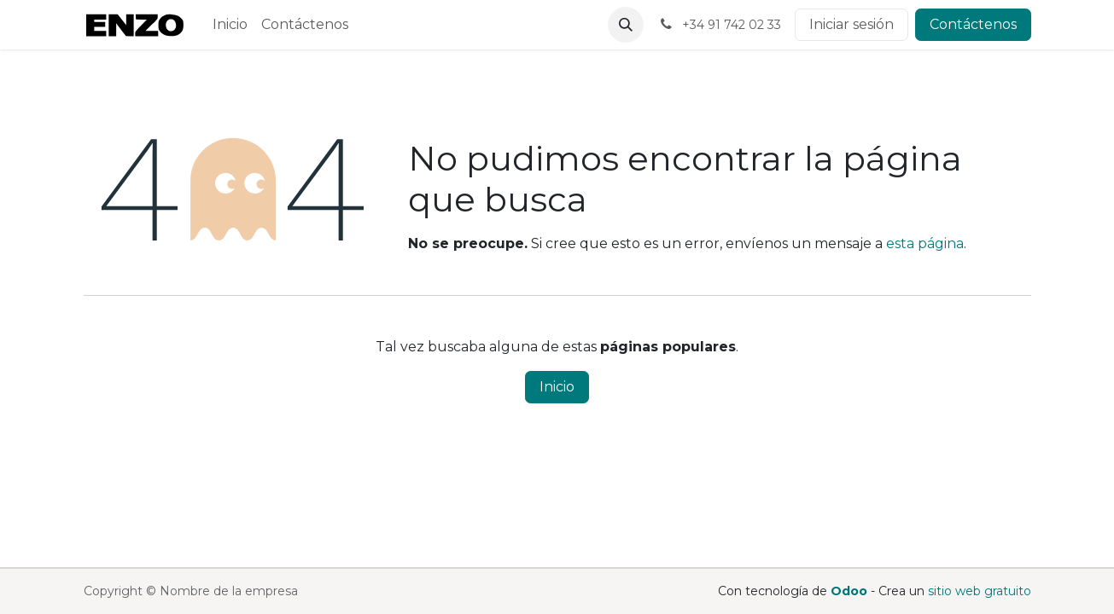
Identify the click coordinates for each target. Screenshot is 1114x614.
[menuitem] (230, 25)
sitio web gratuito (979, 591)
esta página (925, 243)
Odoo (851, 591)
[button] (626, 25)
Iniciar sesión (851, 24)
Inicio (557, 387)
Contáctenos (973, 24)
